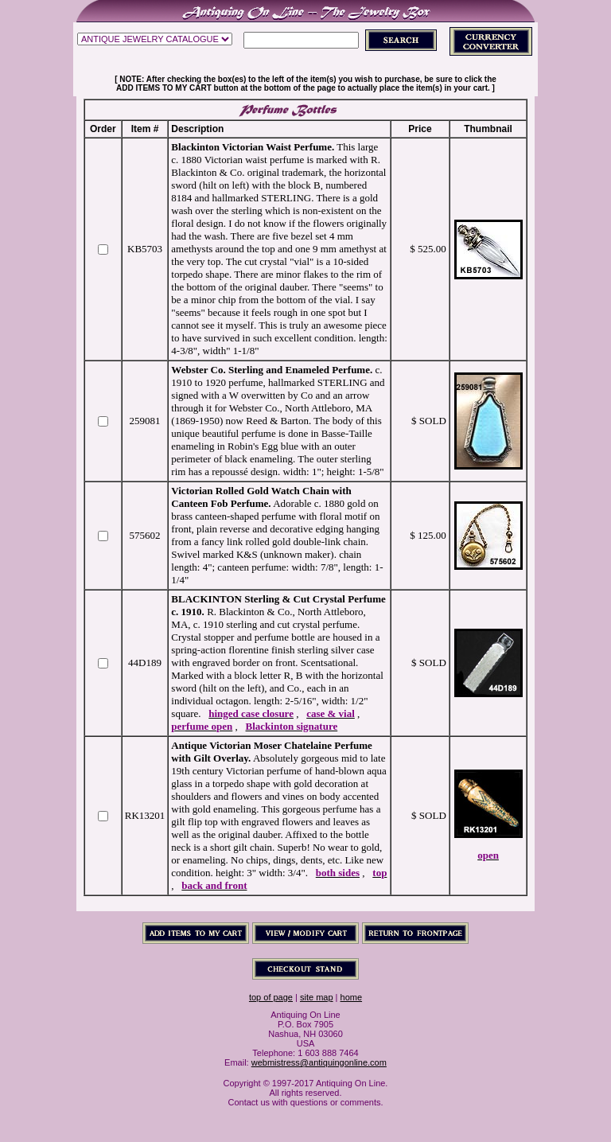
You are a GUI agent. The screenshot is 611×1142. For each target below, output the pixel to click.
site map (316, 997)
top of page (271, 997)
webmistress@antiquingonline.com (319, 1062)
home (352, 997)
